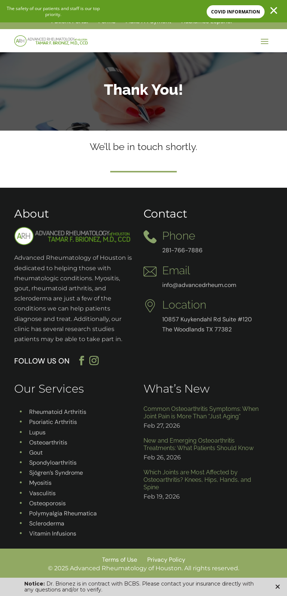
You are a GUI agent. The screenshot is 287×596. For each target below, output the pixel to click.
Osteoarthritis (48, 442)
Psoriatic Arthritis (53, 421)
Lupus (37, 432)
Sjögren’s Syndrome (56, 472)
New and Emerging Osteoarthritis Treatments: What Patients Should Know (199, 444)
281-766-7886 (182, 250)
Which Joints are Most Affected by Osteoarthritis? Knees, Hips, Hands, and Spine (197, 480)
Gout (36, 452)
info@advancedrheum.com (199, 285)
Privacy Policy (166, 559)
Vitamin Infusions (52, 533)
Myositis (40, 482)
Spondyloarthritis (53, 462)
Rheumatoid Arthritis (57, 411)
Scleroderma (46, 523)
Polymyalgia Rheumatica (63, 513)
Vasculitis (42, 493)
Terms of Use (119, 559)
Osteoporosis (47, 503)
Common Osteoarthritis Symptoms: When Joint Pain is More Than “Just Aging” (201, 412)
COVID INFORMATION (235, 12)
